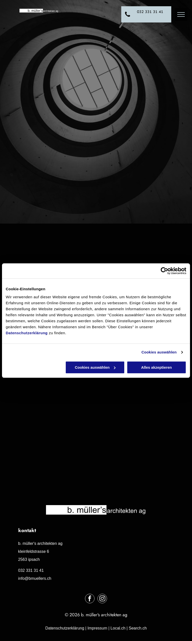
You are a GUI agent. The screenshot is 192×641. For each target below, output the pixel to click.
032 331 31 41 (31, 570)
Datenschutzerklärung (27, 333)
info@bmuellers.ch (35, 578)
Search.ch (138, 628)
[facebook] (89, 599)
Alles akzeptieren (156, 367)
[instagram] (102, 599)
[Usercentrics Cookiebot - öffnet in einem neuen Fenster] (164, 271)
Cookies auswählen (159, 352)
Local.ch (118, 628)
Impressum (97, 628)
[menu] (181, 14)
